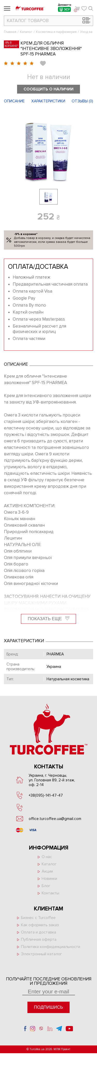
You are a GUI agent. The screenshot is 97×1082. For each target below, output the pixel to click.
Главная (10, 32)
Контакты (50, 893)
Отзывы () (82, 101)
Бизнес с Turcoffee (38, 917)
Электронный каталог (41, 954)
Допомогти (64, 8)
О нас (47, 856)
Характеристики (48, 101)
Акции (47, 871)
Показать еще (48, 618)
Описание (14, 101)
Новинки (49, 878)
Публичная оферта (38, 939)
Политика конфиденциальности (50, 946)
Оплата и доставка (38, 932)
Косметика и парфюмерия (56, 32)
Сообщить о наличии (48, 89)
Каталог (26, 32)
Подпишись (48, 1007)
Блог (46, 885)
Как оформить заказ (40, 925)
